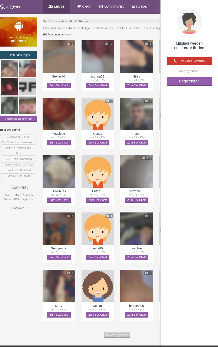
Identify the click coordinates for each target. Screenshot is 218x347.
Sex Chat (48, 21)
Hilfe (16, 195)
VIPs (7, 199)
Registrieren (189, 81)
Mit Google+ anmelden (189, 61)
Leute (61, 21)
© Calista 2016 (19, 207)
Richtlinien (28, 195)
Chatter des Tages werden (18, 118)
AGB (16, 199)
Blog (7, 195)
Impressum (28, 199)
